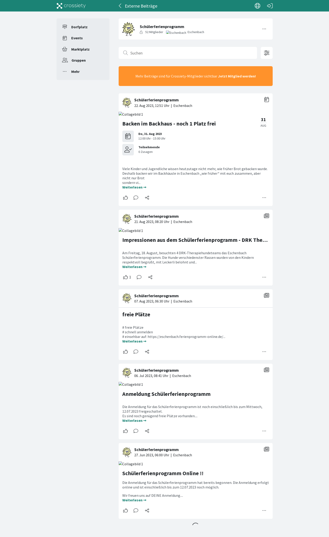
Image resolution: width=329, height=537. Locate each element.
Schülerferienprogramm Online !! (162, 473)
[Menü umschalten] (264, 29)
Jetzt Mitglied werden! (237, 76)
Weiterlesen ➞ (134, 187)
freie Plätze (136, 314)
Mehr (75, 71)
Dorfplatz (79, 27)
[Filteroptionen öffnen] (267, 53)
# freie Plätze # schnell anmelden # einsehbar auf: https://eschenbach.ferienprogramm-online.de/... (174, 332)
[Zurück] (120, 5)
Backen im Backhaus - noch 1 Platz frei (169, 123)
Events (77, 38)
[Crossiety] (71, 5)
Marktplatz (80, 49)
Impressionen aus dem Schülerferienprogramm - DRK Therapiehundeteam (212, 239)
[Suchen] (188, 53)
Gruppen (79, 60)
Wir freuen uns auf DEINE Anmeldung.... (153, 495)
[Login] (269, 5)
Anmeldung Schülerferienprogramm (166, 393)
